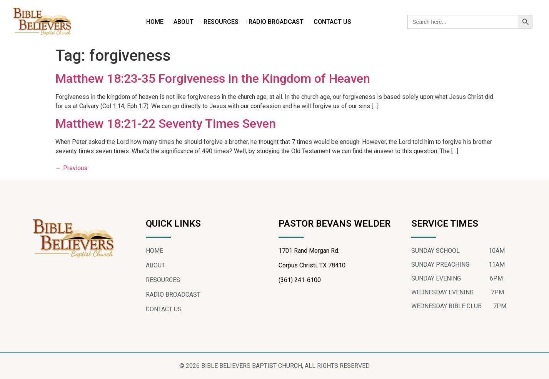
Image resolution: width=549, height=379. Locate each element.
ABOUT (184, 21)
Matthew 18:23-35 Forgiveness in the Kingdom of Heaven (212, 78)
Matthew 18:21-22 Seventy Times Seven (165, 123)
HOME (155, 21)
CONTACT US (332, 21)
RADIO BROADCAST (276, 21)
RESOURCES (221, 21)
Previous (71, 168)
